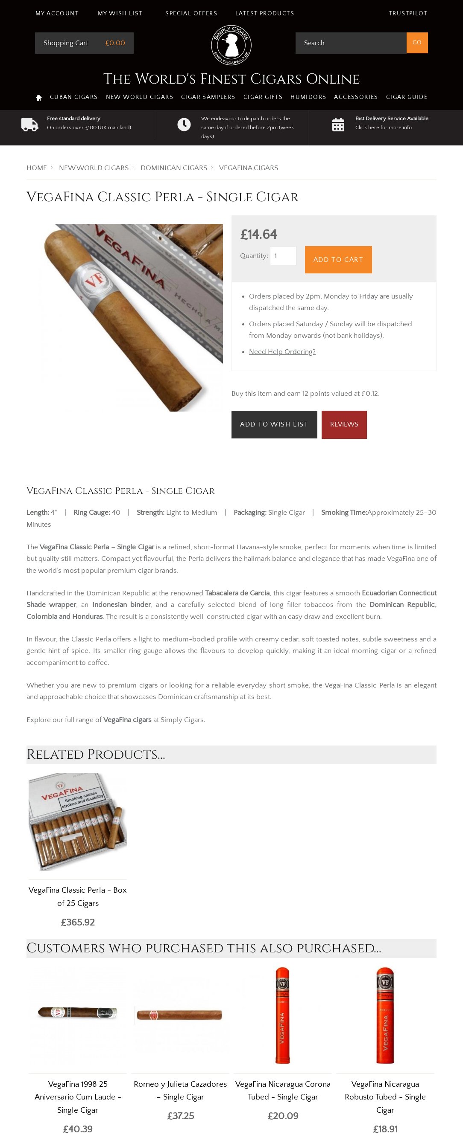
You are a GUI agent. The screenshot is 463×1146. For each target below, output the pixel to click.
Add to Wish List (274, 424)
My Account (57, 13)
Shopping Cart (66, 43)
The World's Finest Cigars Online (231, 79)
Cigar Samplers (208, 97)
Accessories (356, 97)
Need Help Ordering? (282, 352)
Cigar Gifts (263, 97)
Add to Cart (339, 260)
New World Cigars (139, 97)
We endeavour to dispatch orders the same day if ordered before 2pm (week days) (247, 127)
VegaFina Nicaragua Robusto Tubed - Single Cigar (385, 1097)
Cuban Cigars (74, 97)
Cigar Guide (407, 97)
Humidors (308, 97)
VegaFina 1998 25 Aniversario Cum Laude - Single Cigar (78, 1097)
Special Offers (191, 13)
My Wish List (120, 13)
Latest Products (264, 13)
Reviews (344, 424)
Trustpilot (408, 13)
